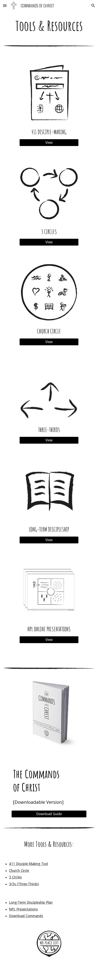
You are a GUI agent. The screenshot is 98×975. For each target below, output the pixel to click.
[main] (49, 26)
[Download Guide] (49, 814)
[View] (49, 142)
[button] (5, 5)
